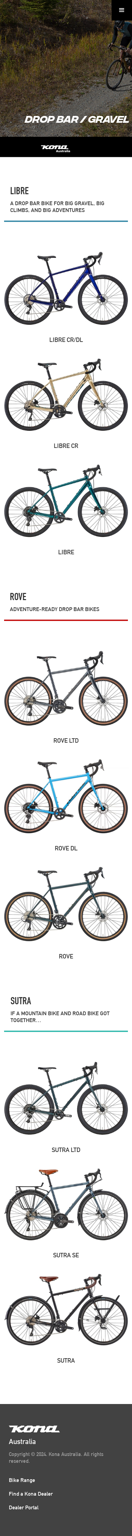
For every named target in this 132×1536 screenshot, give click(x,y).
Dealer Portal (23, 1507)
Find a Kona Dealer (31, 1494)
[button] (122, 10)
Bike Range (22, 1480)
